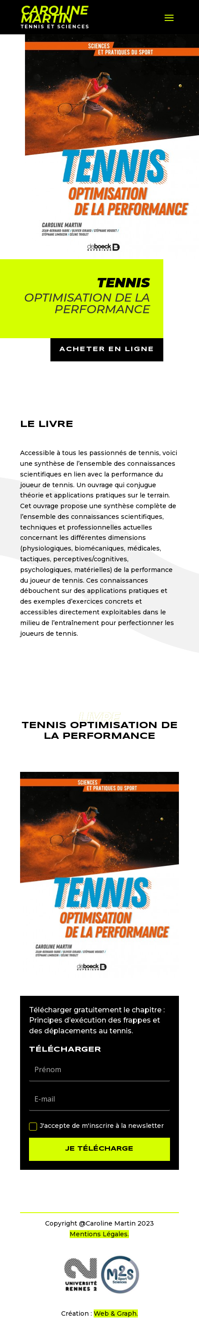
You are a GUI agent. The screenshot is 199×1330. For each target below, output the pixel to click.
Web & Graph (115, 1313)
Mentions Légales (99, 1234)
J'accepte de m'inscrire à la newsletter (96, 1126)
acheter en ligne (106, 349)
